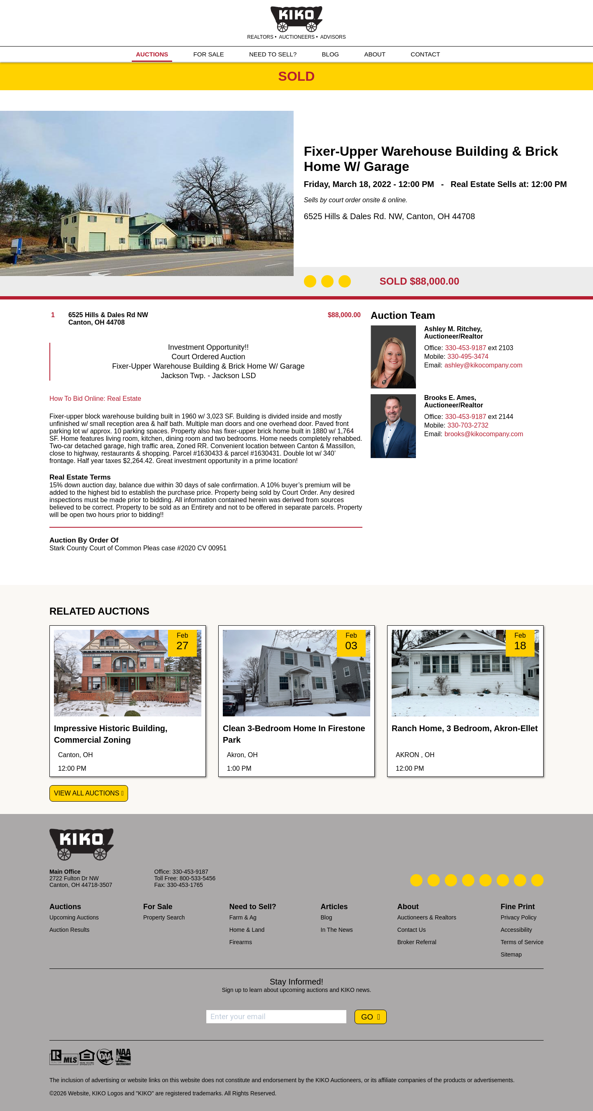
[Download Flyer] (310, 281)
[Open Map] (327, 281)
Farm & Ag (243, 917)
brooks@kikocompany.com (483, 433)
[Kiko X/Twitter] (503, 880)
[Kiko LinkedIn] (485, 880)
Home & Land (247, 929)
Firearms (240, 942)
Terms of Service (522, 942)
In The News (337, 929)
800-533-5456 (197, 878)
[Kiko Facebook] (468, 880)
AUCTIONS (152, 54)
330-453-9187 (465, 347)
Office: (433, 347)
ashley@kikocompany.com (483, 365)
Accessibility (516, 929)
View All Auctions (86, 793)
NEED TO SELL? (272, 54)
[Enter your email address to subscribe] (276, 1016)
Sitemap (511, 954)
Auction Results (69, 929)
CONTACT (425, 54)
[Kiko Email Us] (433, 880)
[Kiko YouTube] (520, 880)
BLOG (330, 54)
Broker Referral (417, 942)
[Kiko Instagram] (537, 880)
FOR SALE (209, 54)
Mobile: (435, 356)
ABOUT (374, 54)
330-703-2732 (468, 425)
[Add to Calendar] (345, 281)
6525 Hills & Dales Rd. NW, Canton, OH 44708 (389, 216)
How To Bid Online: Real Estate (95, 398)
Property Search (164, 917)
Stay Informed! (296, 981)
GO (368, 1017)
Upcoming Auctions (74, 917)
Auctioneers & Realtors (426, 917)
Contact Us (411, 929)
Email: (433, 365)
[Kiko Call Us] (416, 880)
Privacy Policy (519, 917)
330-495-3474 (468, 356)
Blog (326, 917)
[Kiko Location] (451, 880)
